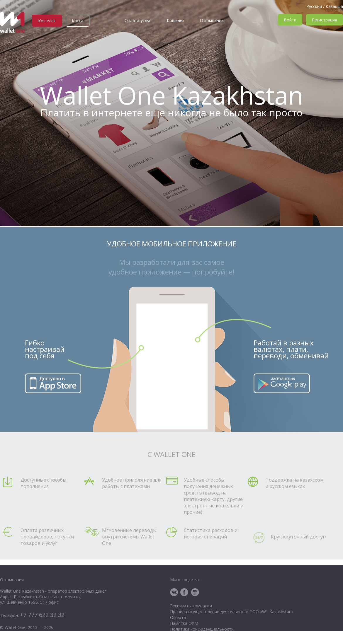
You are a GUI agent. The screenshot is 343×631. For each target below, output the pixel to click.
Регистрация (324, 20)
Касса (77, 20)
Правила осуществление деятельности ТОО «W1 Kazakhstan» (231, 611)
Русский (314, 6)
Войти (290, 20)
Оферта (178, 617)
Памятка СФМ (184, 623)
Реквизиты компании (191, 605)
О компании (212, 20)
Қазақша (334, 6)
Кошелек (47, 20)
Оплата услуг (138, 20)
